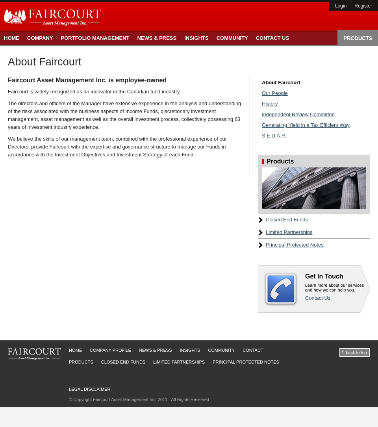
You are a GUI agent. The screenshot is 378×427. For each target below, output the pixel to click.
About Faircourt (281, 82)
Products (357, 37)
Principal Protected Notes (295, 245)
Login (340, 6)
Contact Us (272, 38)
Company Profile (110, 350)
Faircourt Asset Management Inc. (54, 17)
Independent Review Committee (298, 114)
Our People (275, 93)
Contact (253, 350)
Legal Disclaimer (89, 389)
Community (232, 38)
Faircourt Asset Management (34, 354)
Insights (196, 38)
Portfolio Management (95, 38)
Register (363, 6)
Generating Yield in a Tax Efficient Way (306, 125)
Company (40, 38)
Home (11, 38)
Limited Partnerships (289, 232)
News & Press (157, 38)
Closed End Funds (287, 220)
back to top (356, 352)
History (270, 104)
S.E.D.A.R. (274, 136)
